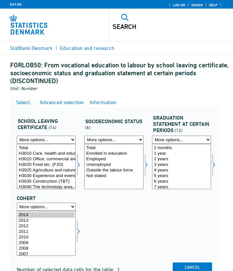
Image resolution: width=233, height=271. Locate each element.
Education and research (87, 48)
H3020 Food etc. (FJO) (46, 165)
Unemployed (114, 165)
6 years (181, 181)
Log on (179, 5)
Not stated (114, 176)
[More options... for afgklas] (46, 140)
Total (46, 148)
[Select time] (46, 233)
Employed (114, 159)
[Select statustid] (181, 166)
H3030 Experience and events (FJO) (46, 176)
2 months (181, 148)
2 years (181, 159)
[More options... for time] (46, 207)
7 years (181, 187)
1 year (181, 153)
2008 (46, 248)
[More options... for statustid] (181, 140)
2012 (46, 226)
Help (213, 5)
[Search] (159, 26)
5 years (181, 176)
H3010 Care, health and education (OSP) (46, 153)
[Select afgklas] (46, 166)
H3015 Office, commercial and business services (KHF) (46, 159)
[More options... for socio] (113, 140)
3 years (181, 165)
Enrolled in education (114, 153)
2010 (46, 237)
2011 (46, 232)
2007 (46, 254)
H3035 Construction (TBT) (46, 181)
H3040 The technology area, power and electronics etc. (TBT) (46, 187)
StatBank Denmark (31, 48)
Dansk (197, 5)
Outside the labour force (114, 170)
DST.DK (16, 4)
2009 (46, 243)
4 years (181, 170)
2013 (46, 220)
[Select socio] (113, 166)
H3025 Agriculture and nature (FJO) (46, 170)
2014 (46, 215)
